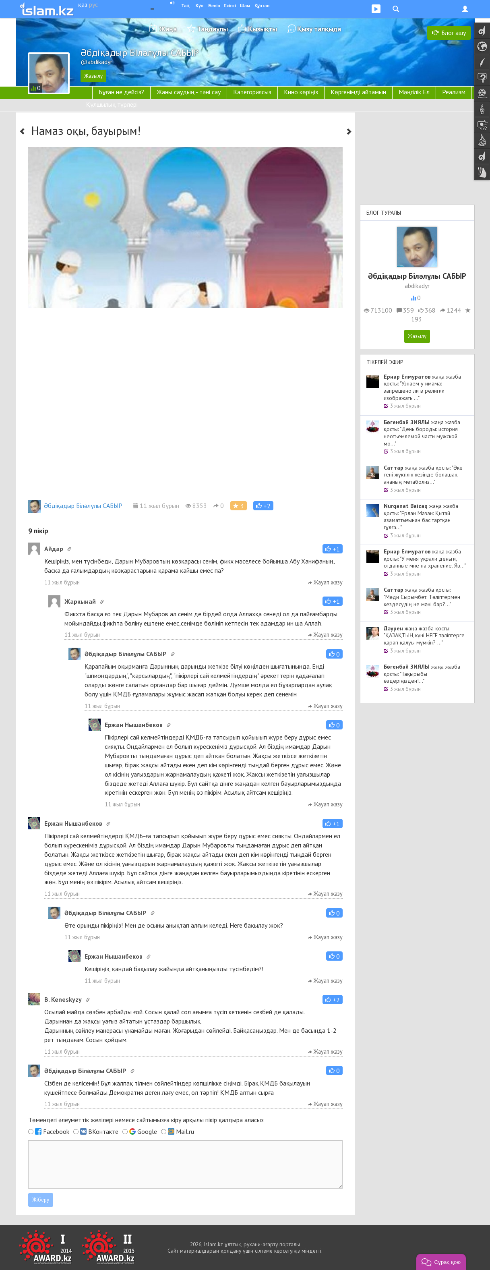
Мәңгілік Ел (414, 92)
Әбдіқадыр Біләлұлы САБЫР (75, 505)
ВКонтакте (103, 1131)
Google (147, 1131)
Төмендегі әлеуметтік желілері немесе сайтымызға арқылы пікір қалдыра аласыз (146, 1120)
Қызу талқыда (319, 28)
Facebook (56, 1131)
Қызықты (262, 28)
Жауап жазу (325, 582)
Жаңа (168, 28)
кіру (176, 1120)
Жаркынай (80, 601)
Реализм (453, 92)
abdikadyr (417, 286)
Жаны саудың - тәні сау (189, 92)
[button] (263, 505)
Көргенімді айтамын (358, 92)
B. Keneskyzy (63, 999)
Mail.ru (185, 1131)
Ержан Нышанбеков (134, 725)
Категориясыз (252, 92)
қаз (82, 4)
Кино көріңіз (301, 92)
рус (93, 4)
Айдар (53, 549)
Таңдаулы (212, 28)
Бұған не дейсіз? (121, 92)
